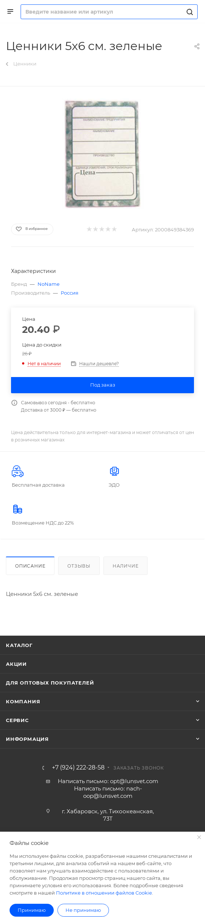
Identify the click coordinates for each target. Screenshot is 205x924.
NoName (49, 284)
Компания (23, 701)
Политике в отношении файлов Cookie (104, 893)
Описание (30, 566)
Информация (27, 739)
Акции (16, 664)
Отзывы (79, 566)
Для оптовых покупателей (50, 683)
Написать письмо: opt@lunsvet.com (108, 781)
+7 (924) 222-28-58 (78, 768)
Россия (69, 293)
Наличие (126, 566)
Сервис (17, 720)
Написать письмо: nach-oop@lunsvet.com (108, 792)
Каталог (19, 645)
